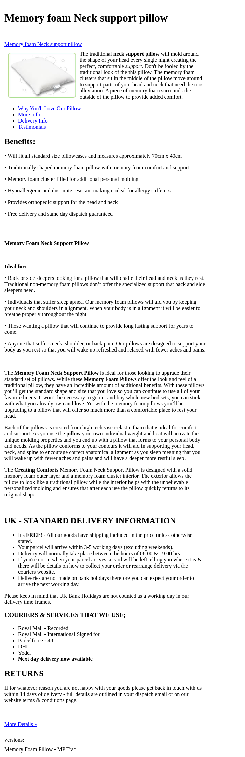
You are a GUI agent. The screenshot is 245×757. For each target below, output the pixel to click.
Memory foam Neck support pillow (43, 44)
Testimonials (32, 127)
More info (29, 114)
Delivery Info (33, 121)
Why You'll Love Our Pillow (49, 108)
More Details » (20, 724)
